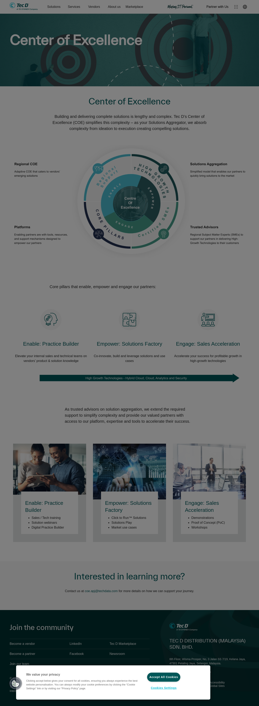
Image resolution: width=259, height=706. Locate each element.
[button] (15, 683)
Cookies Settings (163, 688)
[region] (113, 682)
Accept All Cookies (163, 677)
